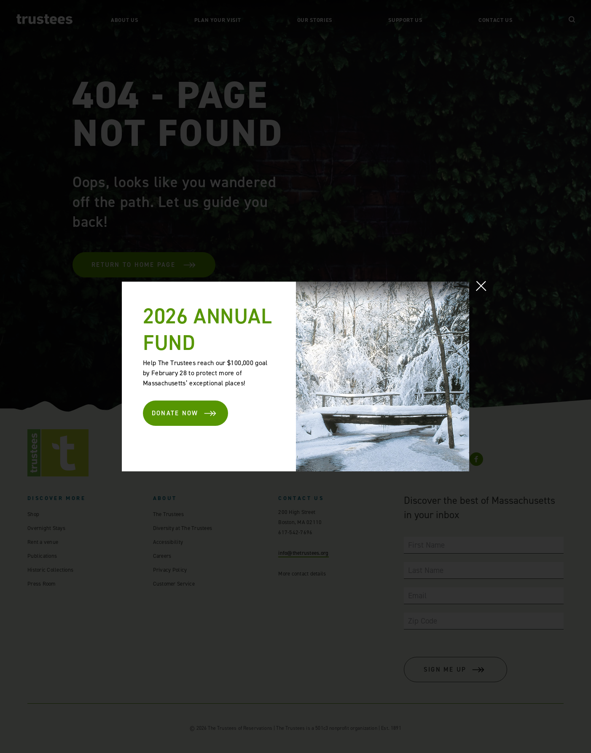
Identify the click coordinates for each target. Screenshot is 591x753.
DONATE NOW (185, 413)
